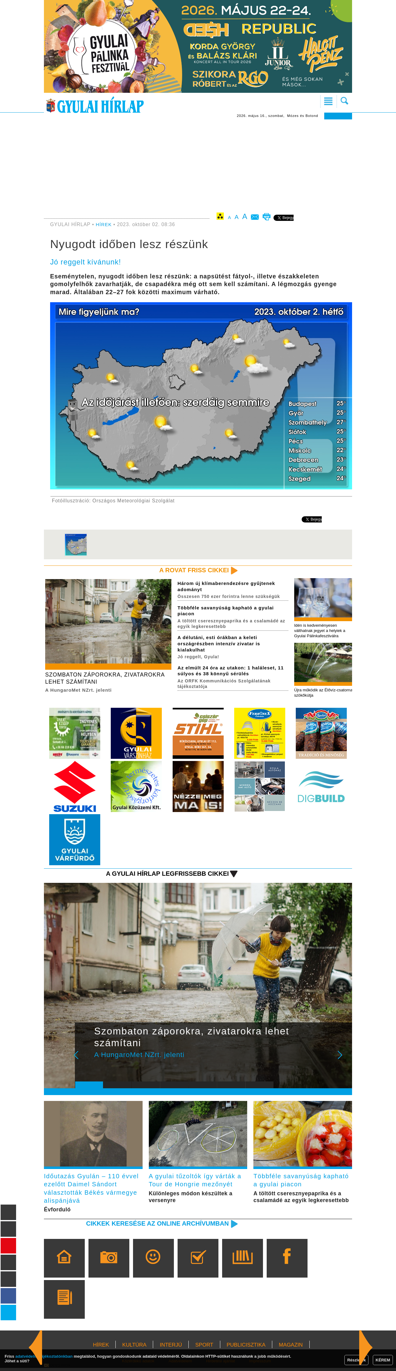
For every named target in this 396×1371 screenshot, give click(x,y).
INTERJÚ (171, 1348)
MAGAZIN (291, 1348)
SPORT (204, 1348)
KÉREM (383, 1360)
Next (343, 1060)
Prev (84, 1060)
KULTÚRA (134, 1348)
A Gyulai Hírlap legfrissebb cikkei (165, 875)
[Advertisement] (198, 165)
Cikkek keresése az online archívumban (155, 1226)
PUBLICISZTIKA (246, 1348)
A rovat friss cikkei (193, 570)
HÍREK (104, 224)
